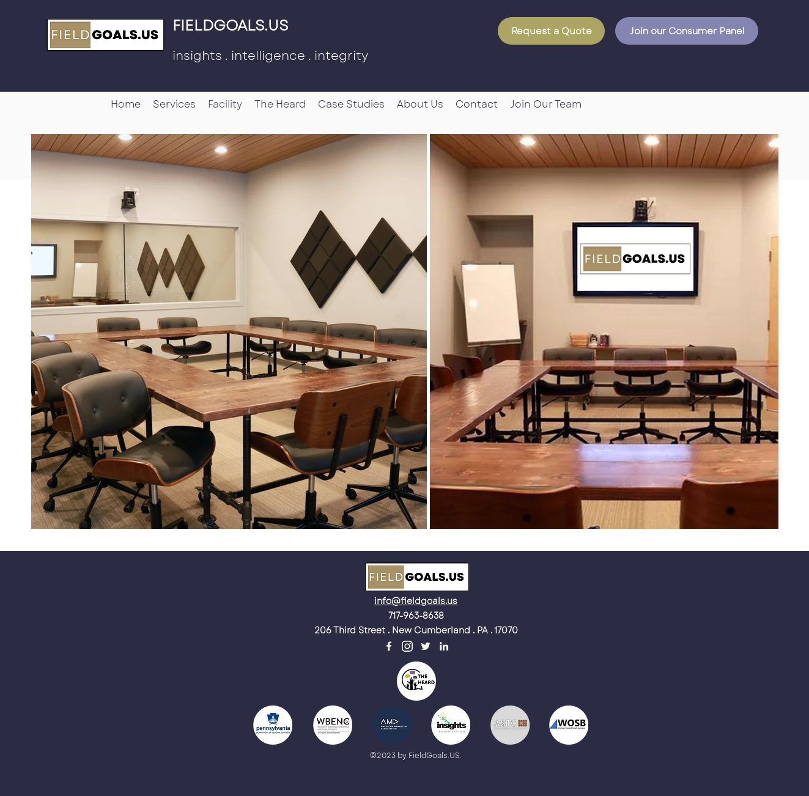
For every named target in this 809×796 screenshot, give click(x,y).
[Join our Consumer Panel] (686, 31)
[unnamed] (407, 646)
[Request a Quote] (551, 31)
